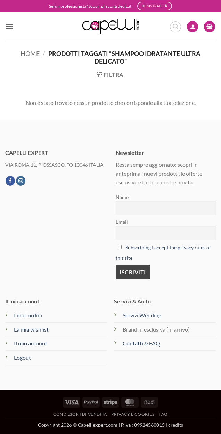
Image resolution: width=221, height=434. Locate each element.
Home (30, 53)
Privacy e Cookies (132, 414)
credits (175, 425)
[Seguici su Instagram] (20, 181)
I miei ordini (28, 315)
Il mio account (30, 343)
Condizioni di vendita (80, 414)
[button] (9, 26)
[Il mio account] (192, 26)
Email (122, 222)
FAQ (163, 414)
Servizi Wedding (142, 315)
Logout (22, 357)
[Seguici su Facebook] (10, 181)
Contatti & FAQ (141, 343)
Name (122, 197)
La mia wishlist (31, 329)
